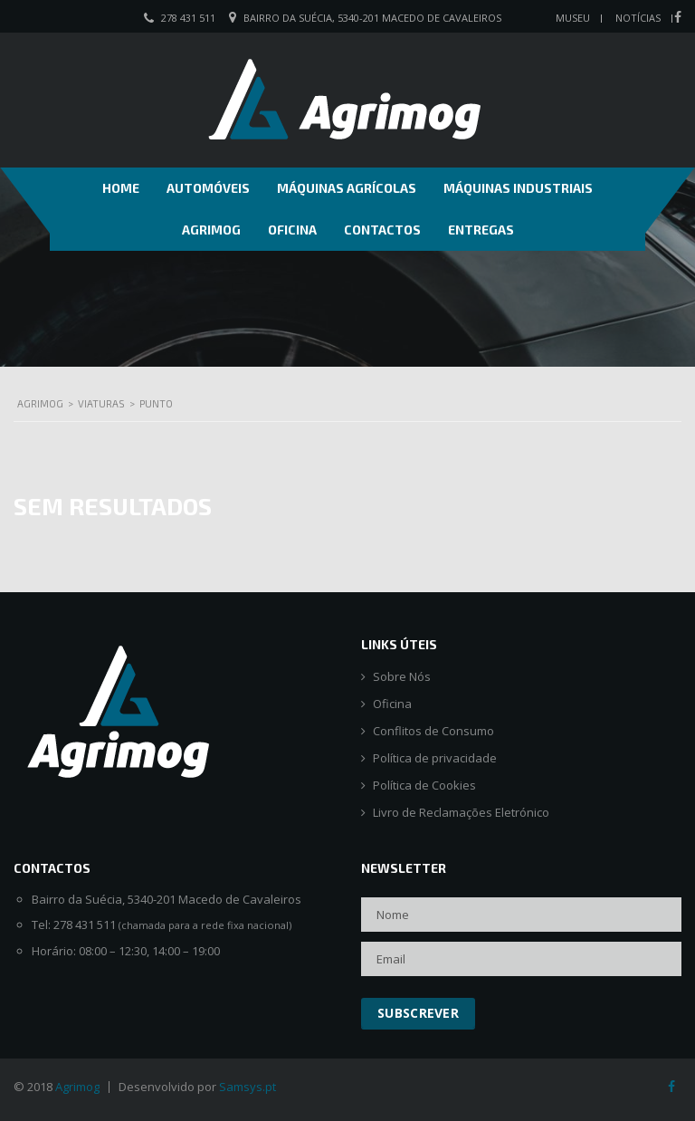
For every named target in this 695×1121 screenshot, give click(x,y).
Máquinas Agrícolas (346, 188)
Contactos (382, 229)
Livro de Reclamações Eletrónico (461, 813)
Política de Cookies (424, 785)
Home (120, 188)
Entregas (481, 229)
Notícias (638, 17)
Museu (573, 17)
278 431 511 (188, 17)
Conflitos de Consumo (433, 731)
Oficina (292, 229)
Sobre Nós (402, 677)
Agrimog (211, 229)
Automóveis (208, 188)
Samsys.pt (247, 1086)
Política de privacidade (435, 758)
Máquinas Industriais (518, 188)
